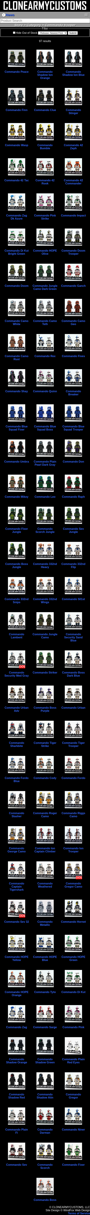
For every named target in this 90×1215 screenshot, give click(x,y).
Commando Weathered (45, 885)
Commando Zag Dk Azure (16, 217)
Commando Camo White (17, 323)
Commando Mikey (17, 496)
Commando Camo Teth (45, 323)
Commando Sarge (45, 1027)
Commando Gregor (73, 1096)
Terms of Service (79, 1213)
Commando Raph (73, 496)
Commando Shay (16, 391)
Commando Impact (73, 215)
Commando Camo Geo (73, 323)
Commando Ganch (73, 285)
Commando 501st (73, 599)
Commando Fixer (73, 1164)
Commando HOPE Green (73, 958)
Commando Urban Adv (17, 709)
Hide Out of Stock (26, 32)
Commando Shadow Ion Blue (73, 73)
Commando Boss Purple (45, 709)
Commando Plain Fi (16, 1131)
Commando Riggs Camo (73, 815)
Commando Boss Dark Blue (73, 674)
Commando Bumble (45, 147)
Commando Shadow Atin (45, 1096)
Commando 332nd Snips (17, 601)
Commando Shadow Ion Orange (45, 74)
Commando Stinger (73, 112)
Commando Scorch (45, 1166)
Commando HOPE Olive (45, 252)
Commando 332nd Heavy (45, 566)
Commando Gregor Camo (73, 885)
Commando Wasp (16, 145)
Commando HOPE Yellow (17, 958)
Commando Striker (45, 672)
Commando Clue (45, 110)
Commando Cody (45, 778)
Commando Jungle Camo (45, 636)
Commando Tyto (45, 992)
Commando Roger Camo (45, 815)
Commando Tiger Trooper (73, 744)
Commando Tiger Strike (45, 744)
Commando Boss (45, 1199)
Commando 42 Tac (16, 180)
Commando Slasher (16, 815)
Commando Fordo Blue (17, 780)
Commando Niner (73, 1129)
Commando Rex (45, 356)
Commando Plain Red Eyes (73, 1061)
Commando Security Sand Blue (73, 637)
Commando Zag (16, 1027)
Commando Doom (17, 285)
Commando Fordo (73, 778)
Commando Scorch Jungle (44, 530)
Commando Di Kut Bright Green (16, 252)
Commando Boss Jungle (16, 566)
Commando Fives (73, 356)
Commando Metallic (45, 923)
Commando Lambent (16, 636)
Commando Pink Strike (45, 217)
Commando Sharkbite (16, 744)
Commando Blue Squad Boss (45, 428)
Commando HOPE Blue (45, 958)
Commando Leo (45, 496)
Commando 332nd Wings (45, 601)
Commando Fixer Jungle (16, 530)
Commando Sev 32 (16, 921)
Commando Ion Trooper (73, 850)
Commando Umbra (16, 461)
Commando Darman (45, 1131)
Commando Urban (73, 707)
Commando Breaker (73, 393)
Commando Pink (73, 1027)
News (8, 15)
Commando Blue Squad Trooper (73, 428)
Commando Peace (17, 71)
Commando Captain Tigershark (16, 886)
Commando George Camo (17, 850)
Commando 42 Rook (44, 182)
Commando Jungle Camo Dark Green (45, 287)
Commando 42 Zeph (73, 147)
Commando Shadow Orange (16, 1061)
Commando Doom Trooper (73, 252)
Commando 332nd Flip (73, 566)
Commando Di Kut (73, 992)
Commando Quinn (45, 391)
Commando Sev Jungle (73, 530)
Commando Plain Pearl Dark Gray (45, 463)
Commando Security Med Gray (16, 674)
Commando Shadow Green (45, 1061)
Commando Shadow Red (16, 1096)
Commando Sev (16, 1164)
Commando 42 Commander (73, 182)
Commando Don (73, 461)
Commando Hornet (73, 921)
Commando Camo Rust (17, 358)
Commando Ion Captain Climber (45, 850)
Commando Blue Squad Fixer (16, 428)
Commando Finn (16, 110)
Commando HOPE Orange (17, 994)
